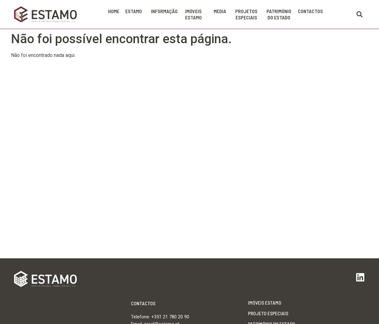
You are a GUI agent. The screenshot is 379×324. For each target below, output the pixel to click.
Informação (166, 11)
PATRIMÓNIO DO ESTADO (280, 14)
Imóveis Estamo (196, 14)
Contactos (310, 11)
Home (113, 11)
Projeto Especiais (268, 313)
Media (221, 11)
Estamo (135, 11)
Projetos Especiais (248, 14)
